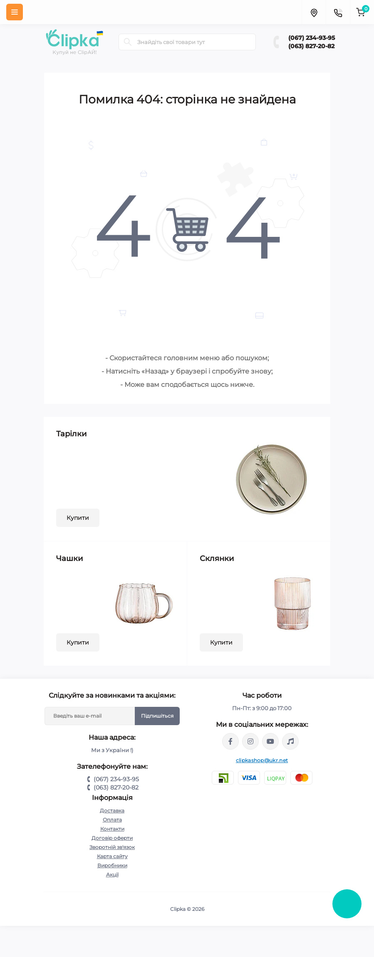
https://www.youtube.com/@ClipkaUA (270, 741)
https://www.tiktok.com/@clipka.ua (290, 741)
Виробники (112, 865)
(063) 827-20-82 (311, 46)
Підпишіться (157, 716)
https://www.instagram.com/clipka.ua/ (250, 741)
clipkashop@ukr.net (262, 760)
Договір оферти (112, 838)
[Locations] (314, 12)
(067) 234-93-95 (311, 38)
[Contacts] (338, 12)
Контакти (112, 829)
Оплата (112, 820)
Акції (112, 874)
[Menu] (14, 12)
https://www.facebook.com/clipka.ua (230, 741)
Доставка (112, 810)
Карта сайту (112, 856)
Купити (78, 518)
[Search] (128, 42)
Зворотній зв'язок (112, 847)
